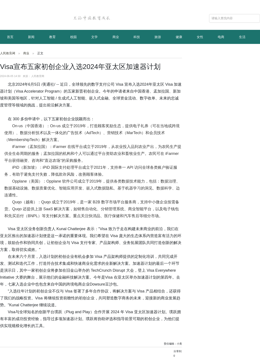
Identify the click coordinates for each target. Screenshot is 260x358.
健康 (179, 37)
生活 (242, 37)
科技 (136, 37)
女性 (200, 37)
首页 (10, 37)
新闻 (31, 37)
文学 (94, 37)
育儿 (10, 51)
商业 (115, 37)
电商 (221, 37)
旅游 (157, 37)
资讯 (31, 51)
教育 (52, 37)
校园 (73, 37)
